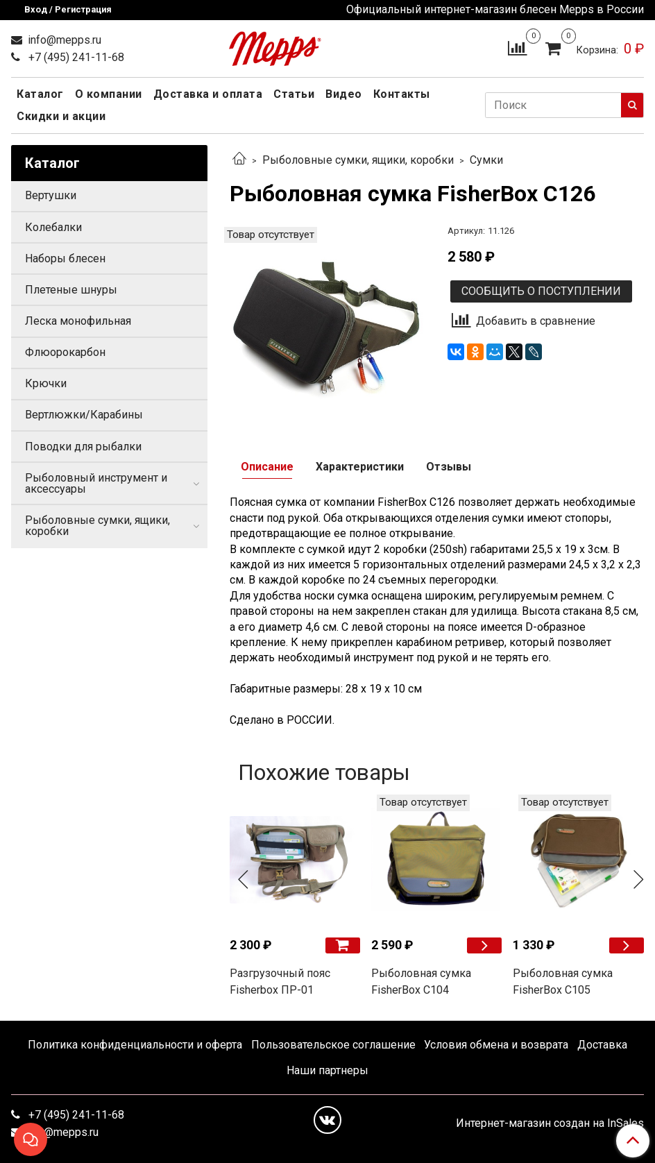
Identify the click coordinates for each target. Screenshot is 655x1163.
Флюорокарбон (65, 352)
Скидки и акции (61, 116)
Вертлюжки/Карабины (84, 414)
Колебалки (53, 227)
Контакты (401, 94)
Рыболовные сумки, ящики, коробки (358, 160)
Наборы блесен (65, 258)
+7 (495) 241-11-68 (75, 57)
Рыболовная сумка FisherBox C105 (563, 981)
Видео (343, 94)
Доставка (602, 1044)
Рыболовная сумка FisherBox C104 (421, 981)
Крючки (46, 383)
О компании (108, 94)
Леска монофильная (78, 321)
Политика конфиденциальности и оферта (135, 1044)
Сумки (486, 160)
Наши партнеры (327, 1070)
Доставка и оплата (208, 94)
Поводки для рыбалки (83, 446)
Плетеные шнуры (71, 289)
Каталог (40, 94)
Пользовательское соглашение (333, 1044)
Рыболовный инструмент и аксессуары (96, 483)
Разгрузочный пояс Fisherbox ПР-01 (280, 981)
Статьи (293, 94)
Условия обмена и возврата (496, 1044)
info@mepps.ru (63, 39)
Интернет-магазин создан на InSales (550, 1123)
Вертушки (50, 195)
